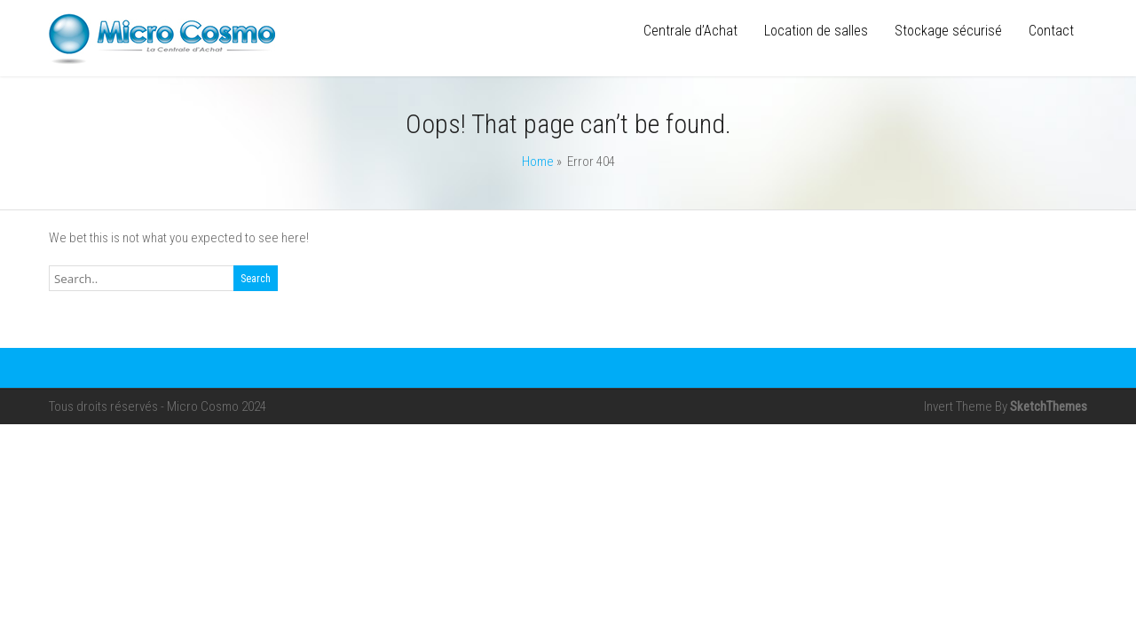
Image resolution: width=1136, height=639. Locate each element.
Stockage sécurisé (948, 30)
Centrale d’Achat (690, 30)
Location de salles (816, 30)
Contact (1051, 30)
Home (538, 162)
